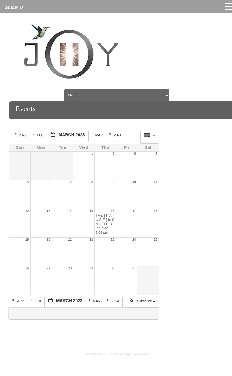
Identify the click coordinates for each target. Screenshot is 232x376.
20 (48, 239)
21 (70, 239)
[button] (141, 302)
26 (27, 268)
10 (134, 182)
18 (155, 211)
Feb (38, 135)
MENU (14, 7)
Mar (98, 135)
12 (27, 211)
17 (134, 211)
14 (70, 211)
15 (91, 211)
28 (70, 268)
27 (48, 268)
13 (48, 211)
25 (155, 239)
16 (112, 211)
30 (112, 268)
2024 (115, 135)
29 (91, 268)
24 (134, 239)
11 (155, 182)
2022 (20, 135)
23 (112, 239)
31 (134, 268)
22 (91, 239)
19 (27, 239)
